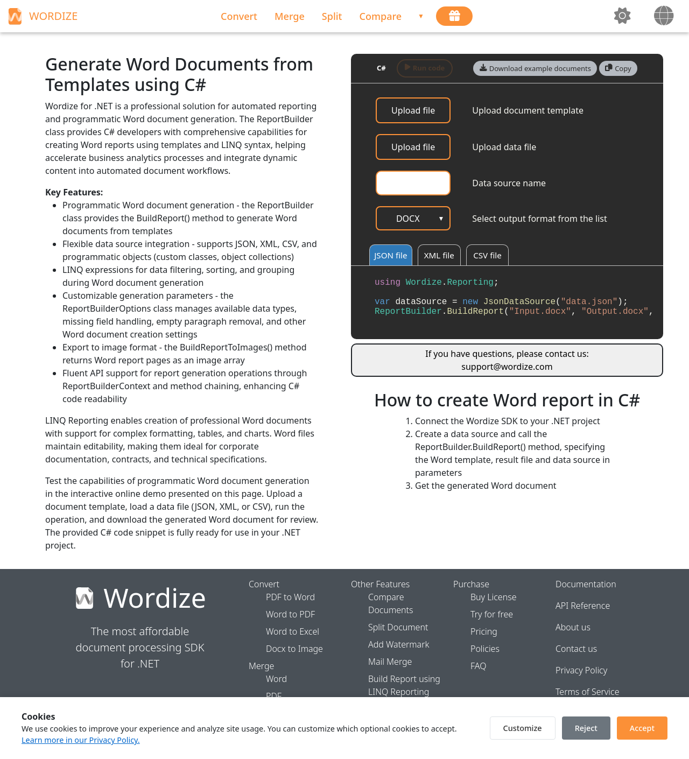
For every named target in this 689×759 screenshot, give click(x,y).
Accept (642, 728)
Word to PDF (290, 614)
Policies (485, 649)
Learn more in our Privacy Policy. (81, 740)
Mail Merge (390, 661)
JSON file (391, 256)
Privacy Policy (581, 670)
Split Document (398, 627)
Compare (381, 16)
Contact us (576, 649)
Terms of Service (588, 692)
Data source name (509, 183)
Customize (522, 728)
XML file (440, 256)
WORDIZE (41, 16)
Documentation (586, 584)
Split (332, 16)
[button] (535, 68)
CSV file (489, 256)
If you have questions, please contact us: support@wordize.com (506, 360)
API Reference (583, 606)
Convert (239, 16)
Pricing (483, 631)
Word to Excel (292, 631)
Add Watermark (398, 644)
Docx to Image (294, 649)
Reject (586, 728)
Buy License (493, 597)
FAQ (478, 666)
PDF (274, 696)
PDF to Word (290, 597)
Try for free (491, 614)
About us (573, 627)
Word (276, 679)
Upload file (413, 110)
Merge (290, 16)
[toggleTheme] (624, 16)
